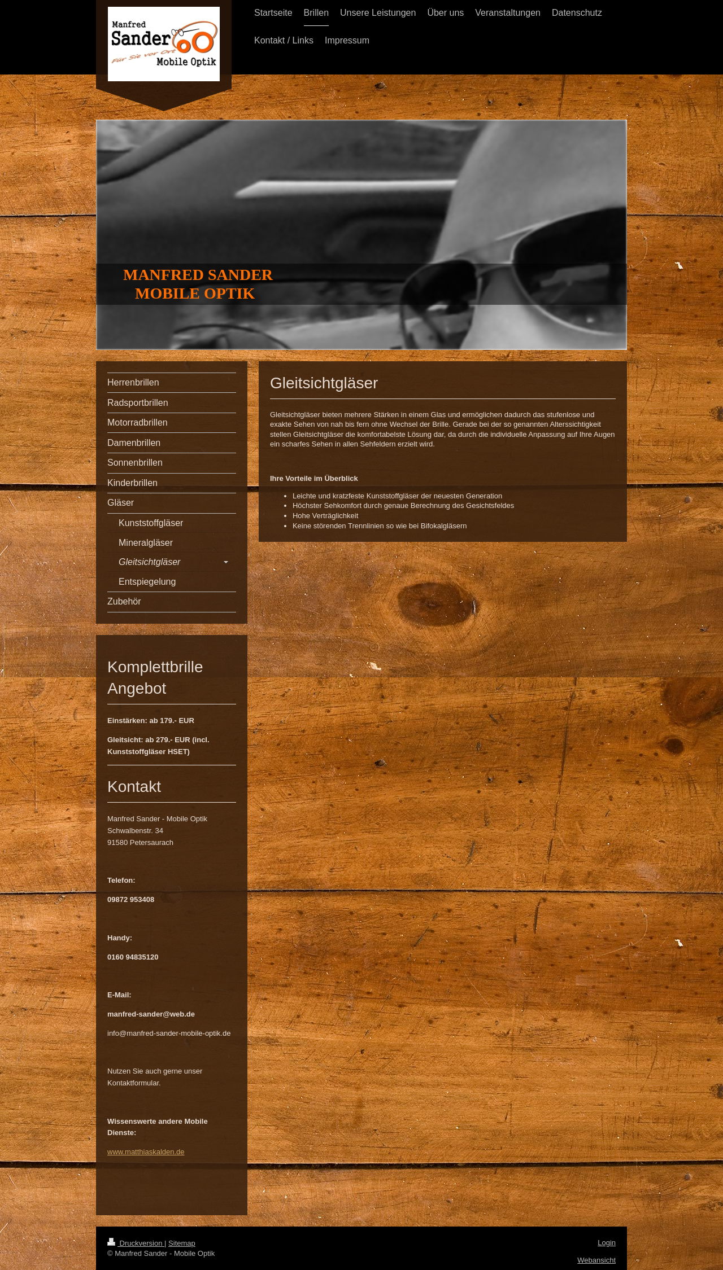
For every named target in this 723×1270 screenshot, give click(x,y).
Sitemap (181, 1243)
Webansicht (596, 1260)
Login (607, 1242)
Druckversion (135, 1243)
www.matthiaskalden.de (146, 1152)
